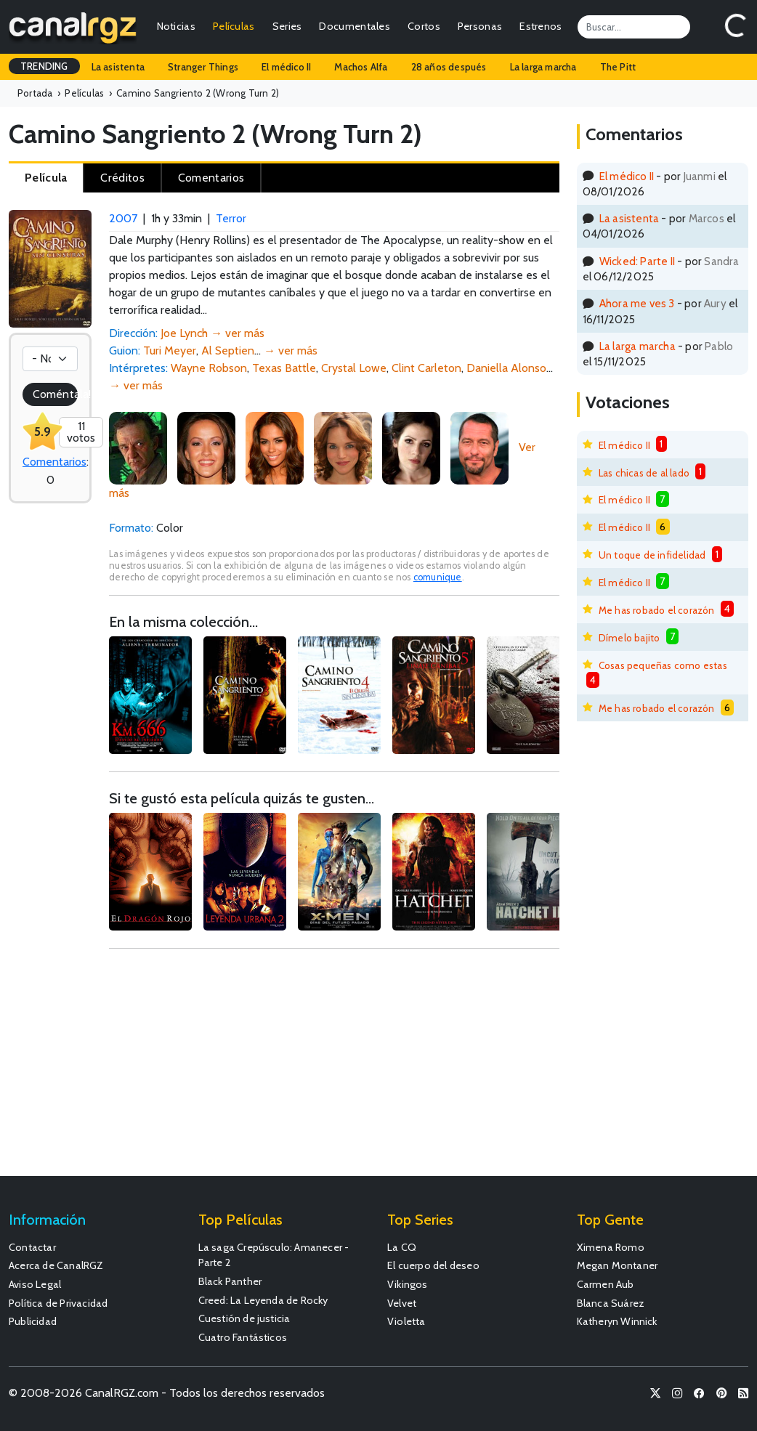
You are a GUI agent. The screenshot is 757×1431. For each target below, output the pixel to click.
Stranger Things (203, 67)
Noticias (176, 26)
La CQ (401, 1247)
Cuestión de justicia (244, 1318)
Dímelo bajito (629, 638)
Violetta (406, 1321)
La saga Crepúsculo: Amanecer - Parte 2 (273, 1255)
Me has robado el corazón (657, 610)
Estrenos (540, 26)
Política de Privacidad (58, 1303)
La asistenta (118, 67)
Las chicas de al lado (644, 473)
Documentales (354, 26)
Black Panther (230, 1281)
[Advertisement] (334, 1069)
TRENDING (44, 66)
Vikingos (407, 1284)
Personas (480, 26)
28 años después (449, 67)
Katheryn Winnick (617, 1321)
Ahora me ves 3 (637, 303)
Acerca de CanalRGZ (56, 1265)
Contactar (32, 1247)
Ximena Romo (610, 1247)
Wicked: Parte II (637, 261)
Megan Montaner (617, 1265)
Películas (234, 26)
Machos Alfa (360, 67)
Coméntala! (55, 394)
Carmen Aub (605, 1284)
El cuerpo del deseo (433, 1265)
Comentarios (54, 462)
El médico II (286, 67)
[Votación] (50, 358)
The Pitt (618, 67)
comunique (437, 577)
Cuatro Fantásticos (243, 1337)
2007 (123, 218)
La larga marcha (543, 67)
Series (287, 26)
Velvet (401, 1303)
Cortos (424, 26)
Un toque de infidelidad (652, 555)
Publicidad (33, 1321)
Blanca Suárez (611, 1303)
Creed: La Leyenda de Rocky (263, 1300)
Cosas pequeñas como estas (663, 665)
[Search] (634, 26)
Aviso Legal (35, 1284)
